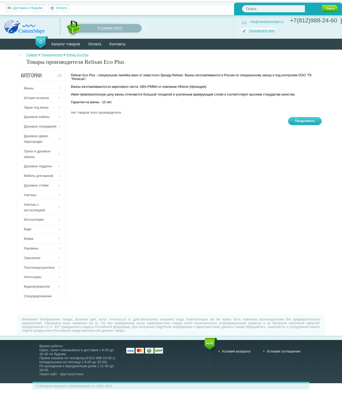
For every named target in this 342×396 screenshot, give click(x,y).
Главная (32, 54)
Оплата (61, 8)
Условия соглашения (283, 351)
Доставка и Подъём (27, 8)
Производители (52, 54)
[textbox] (273, 8)
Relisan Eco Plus (77, 54)
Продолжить (305, 121)
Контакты (118, 44)
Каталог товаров (66, 44)
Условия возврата (236, 351)
